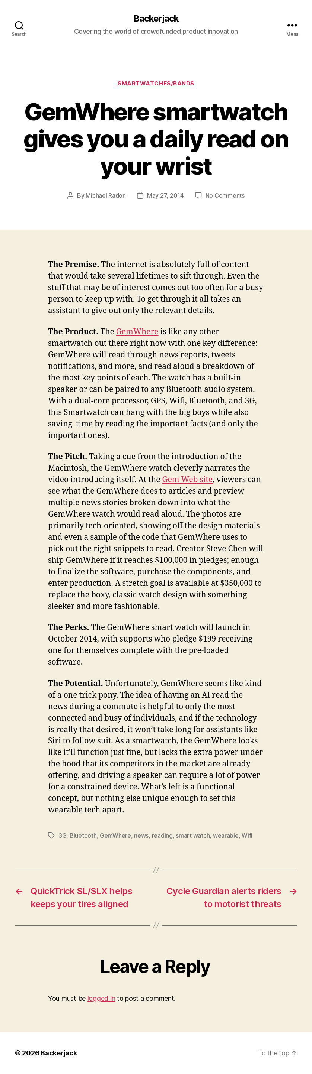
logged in (101, 998)
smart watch (193, 835)
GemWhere (137, 332)
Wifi (247, 835)
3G (62, 835)
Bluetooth (83, 835)
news (141, 835)
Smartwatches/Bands (156, 83)
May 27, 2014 (165, 195)
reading (162, 835)
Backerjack (156, 18)
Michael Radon (106, 195)
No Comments (225, 195)
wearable (226, 835)
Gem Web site (187, 480)
